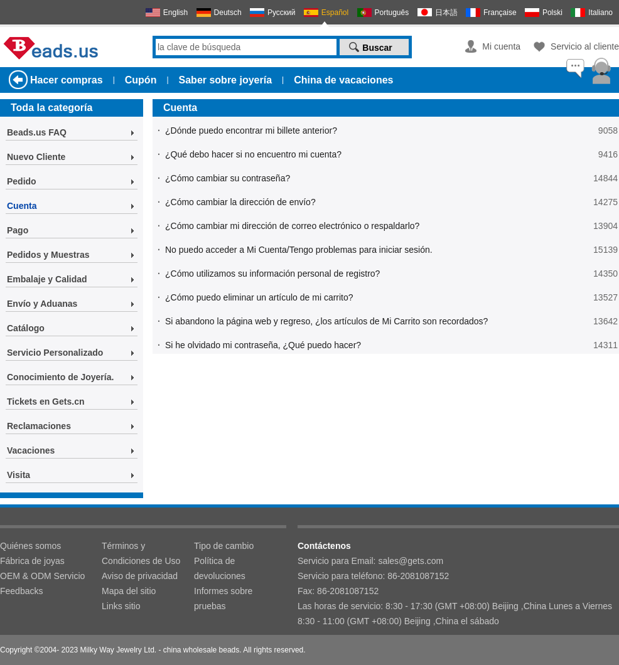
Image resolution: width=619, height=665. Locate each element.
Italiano (600, 12)
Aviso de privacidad (140, 576)
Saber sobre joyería (225, 80)
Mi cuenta (501, 46)
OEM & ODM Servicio (42, 576)
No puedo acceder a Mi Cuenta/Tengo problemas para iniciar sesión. (299, 250)
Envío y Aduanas (42, 304)
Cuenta (21, 206)
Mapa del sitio (129, 591)
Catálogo (26, 328)
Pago (17, 230)
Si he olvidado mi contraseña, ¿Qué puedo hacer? (263, 345)
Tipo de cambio (224, 546)
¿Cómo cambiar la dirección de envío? (240, 202)
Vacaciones (31, 450)
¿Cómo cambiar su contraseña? (227, 178)
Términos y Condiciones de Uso (141, 553)
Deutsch (228, 12)
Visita (18, 475)
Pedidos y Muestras (48, 255)
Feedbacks (21, 591)
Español (334, 12)
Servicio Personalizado (55, 353)
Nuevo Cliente (36, 157)
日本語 (446, 12)
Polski (552, 12)
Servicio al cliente (585, 46)
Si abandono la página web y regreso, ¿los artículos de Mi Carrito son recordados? (326, 321)
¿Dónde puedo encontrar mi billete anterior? (251, 130)
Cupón (141, 80)
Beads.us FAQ (37, 132)
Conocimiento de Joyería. (60, 377)
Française (500, 12)
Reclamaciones (39, 426)
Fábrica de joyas (32, 561)
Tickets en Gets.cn (45, 401)
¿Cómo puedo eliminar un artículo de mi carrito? (259, 297)
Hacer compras (66, 80)
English (175, 12)
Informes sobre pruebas (223, 598)
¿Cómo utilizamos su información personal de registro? (272, 274)
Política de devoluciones (219, 568)
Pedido (21, 181)
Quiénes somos (30, 546)
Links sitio (121, 606)
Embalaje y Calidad (47, 279)
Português (392, 12)
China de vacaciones (343, 80)
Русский (281, 12)
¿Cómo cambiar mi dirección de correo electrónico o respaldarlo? (292, 226)
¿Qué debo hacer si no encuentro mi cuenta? (253, 154)
